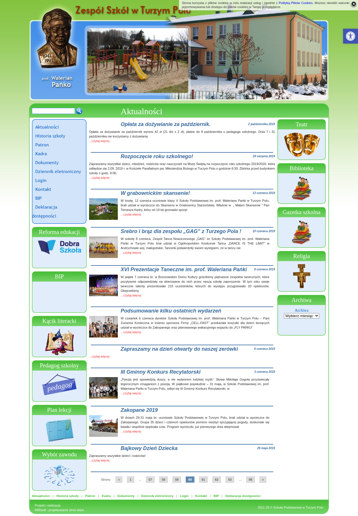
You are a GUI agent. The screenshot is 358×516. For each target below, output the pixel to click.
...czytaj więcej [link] (99, 141)
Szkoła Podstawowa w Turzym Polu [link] (298, 507)
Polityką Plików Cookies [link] (296, 3)
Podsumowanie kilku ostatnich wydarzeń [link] (171, 311)
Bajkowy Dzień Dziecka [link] (149, 448)
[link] (350, 36)
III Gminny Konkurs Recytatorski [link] (161, 372)
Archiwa (301, 310)
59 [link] (176, 479)
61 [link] (203, 479)
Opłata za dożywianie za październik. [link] (166, 124)
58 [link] (163, 479)
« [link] (119, 479)
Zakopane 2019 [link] (139, 410)
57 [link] (150, 479)
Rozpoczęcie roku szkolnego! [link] (157, 156)
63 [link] (230, 479)
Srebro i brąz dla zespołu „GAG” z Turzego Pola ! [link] (181, 231)
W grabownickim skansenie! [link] (155, 193)
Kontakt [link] (43, 189)
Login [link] (41, 180)
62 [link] (216, 479)
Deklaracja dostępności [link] (243, 496)
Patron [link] (42, 144)
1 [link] (130, 479)
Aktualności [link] (47, 127)
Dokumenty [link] (47, 162)
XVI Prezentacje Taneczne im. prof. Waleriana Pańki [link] (184, 269)
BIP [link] (38, 198)
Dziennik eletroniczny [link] (58, 171)
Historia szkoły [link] (50, 136)
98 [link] (250, 479)
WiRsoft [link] (40, 510)
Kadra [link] (41, 153)
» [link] (263, 479)
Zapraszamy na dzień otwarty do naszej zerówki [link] (179, 349)
